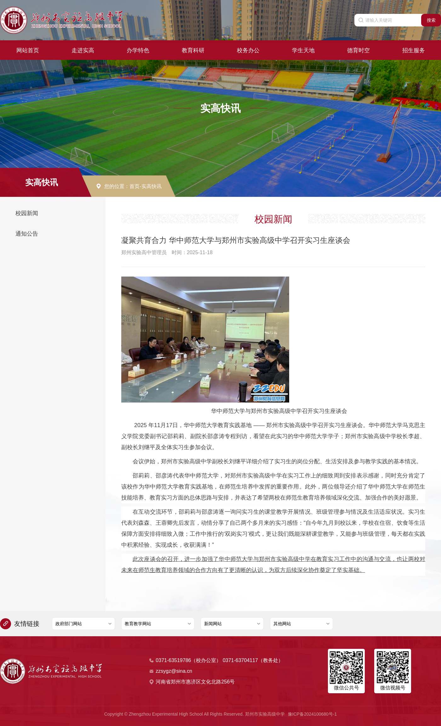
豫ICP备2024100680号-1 (312, 714)
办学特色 (138, 49)
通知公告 (26, 234)
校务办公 (248, 49)
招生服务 (413, 49)
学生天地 (303, 49)
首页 (134, 186)
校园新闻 (26, 213)
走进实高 (83, 49)
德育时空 (358, 49)
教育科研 (193, 49)
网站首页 (27, 49)
